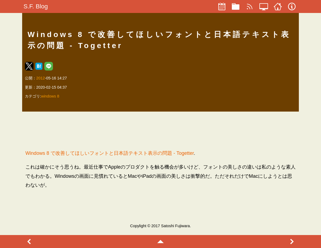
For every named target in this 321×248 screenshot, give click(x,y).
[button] (29, 66)
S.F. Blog (36, 6)
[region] (160, 130)
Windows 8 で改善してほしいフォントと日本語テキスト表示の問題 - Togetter (109, 153)
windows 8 (50, 96)
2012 (40, 78)
